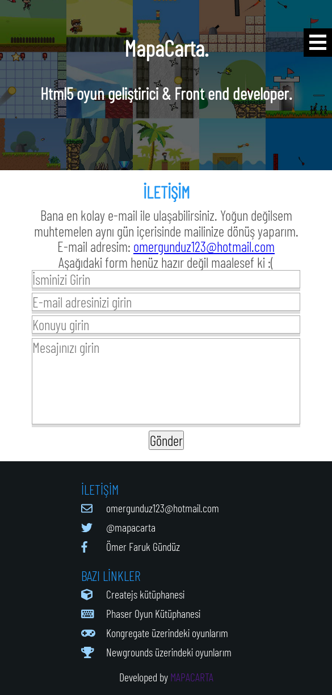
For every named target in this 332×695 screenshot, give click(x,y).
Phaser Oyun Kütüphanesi (153, 613)
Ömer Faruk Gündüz (143, 546)
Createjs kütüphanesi (145, 594)
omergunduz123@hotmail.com (204, 246)
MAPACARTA (191, 677)
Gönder (166, 440)
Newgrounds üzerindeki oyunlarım (169, 652)
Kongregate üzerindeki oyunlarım (167, 632)
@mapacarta (131, 527)
